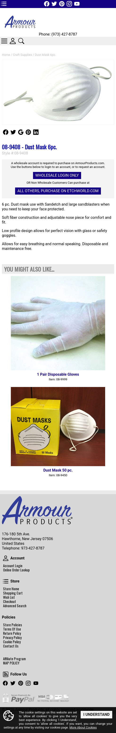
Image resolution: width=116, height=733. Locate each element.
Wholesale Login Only (57, 175)
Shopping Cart (13, 593)
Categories (4, 41)
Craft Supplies (22, 55)
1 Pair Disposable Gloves (58, 374)
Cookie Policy (12, 642)
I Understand (96, 714)
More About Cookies (83, 727)
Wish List (9, 597)
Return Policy (12, 633)
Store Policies (12, 625)
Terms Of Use (12, 629)
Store (5, 581)
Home (6, 55)
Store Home (11, 589)
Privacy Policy (12, 637)
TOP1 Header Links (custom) (4, 4)
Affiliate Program (14, 659)
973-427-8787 (33, 548)
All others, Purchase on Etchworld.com (58, 191)
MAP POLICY (11, 663)
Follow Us (5, 132)
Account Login (12, 566)
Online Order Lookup (16, 570)
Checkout (9, 601)
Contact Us (10, 646)
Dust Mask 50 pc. (58, 470)
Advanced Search (14, 606)
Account (5, 558)
